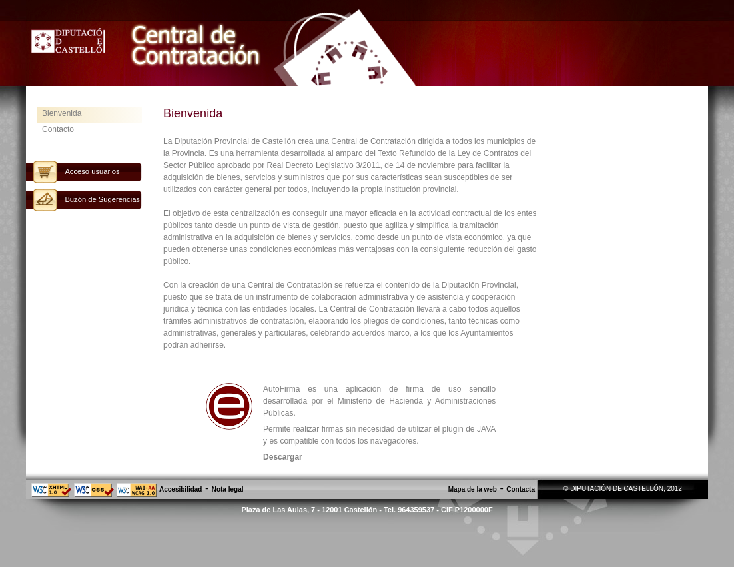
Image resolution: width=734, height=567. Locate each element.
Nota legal (228, 489)
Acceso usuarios (92, 171)
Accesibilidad (180, 489)
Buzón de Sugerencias (102, 199)
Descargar (282, 457)
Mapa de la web (472, 489)
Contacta (520, 489)
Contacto (58, 129)
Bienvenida (61, 113)
